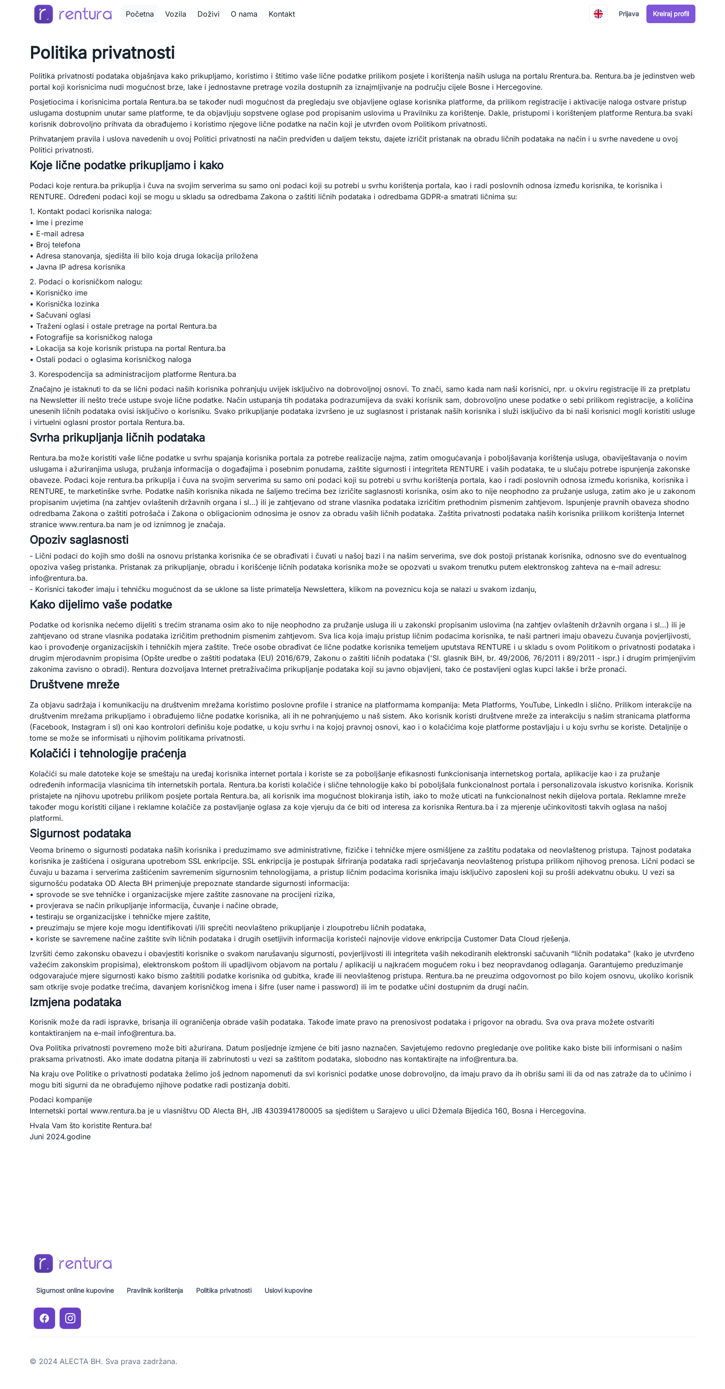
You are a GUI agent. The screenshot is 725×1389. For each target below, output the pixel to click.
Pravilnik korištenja (155, 1290)
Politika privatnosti (224, 1290)
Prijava (629, 14)
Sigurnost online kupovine (75, 1290)
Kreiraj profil (671, 14)
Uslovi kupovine (288, 1290)
